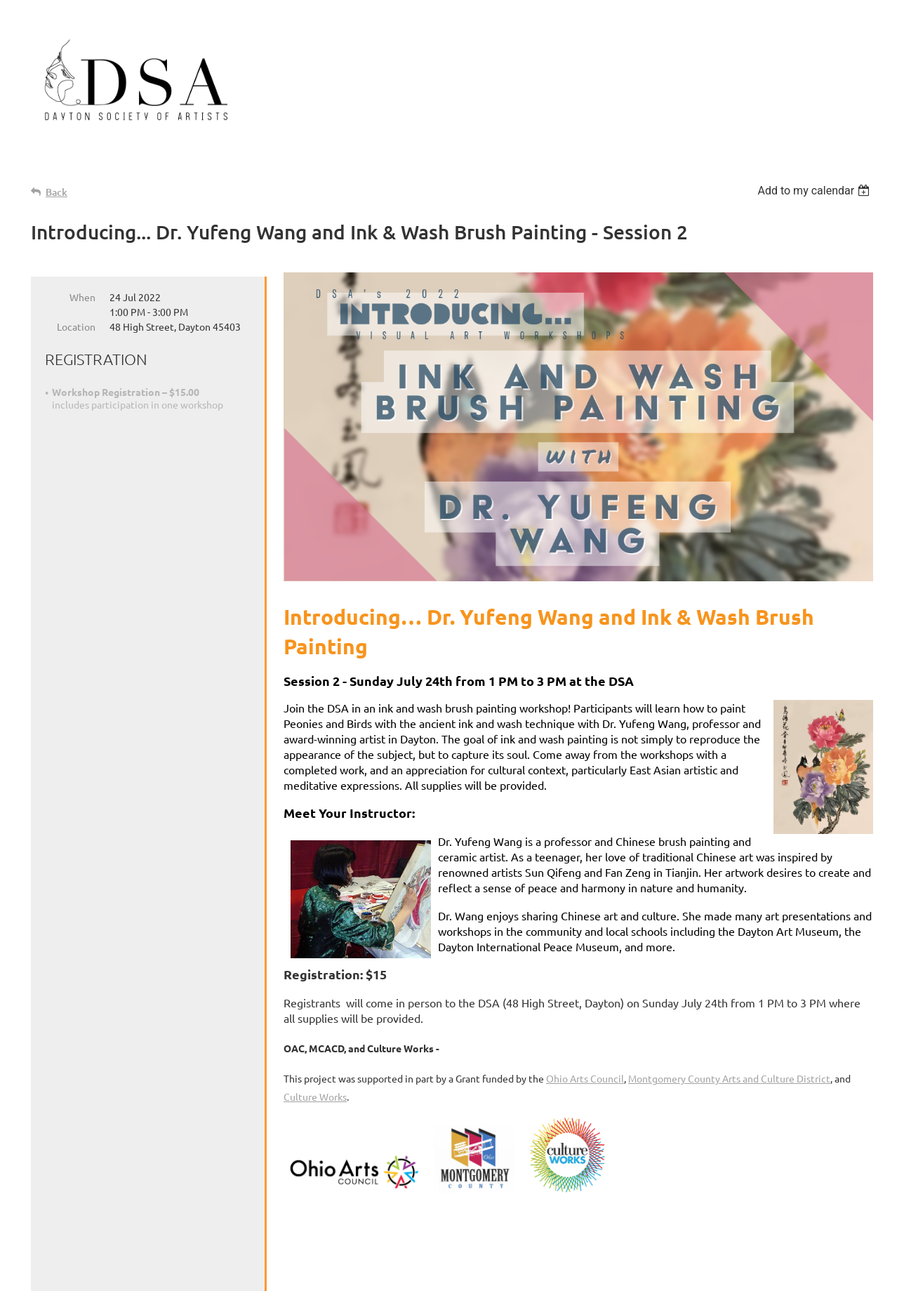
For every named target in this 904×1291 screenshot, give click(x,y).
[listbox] (815, 190)
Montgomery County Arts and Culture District (729, 1078)
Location (76, 326)
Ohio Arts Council (585, 1078)
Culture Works (315, 1096)
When (82, 297)
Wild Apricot (706, 1273)
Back (56, 192)
